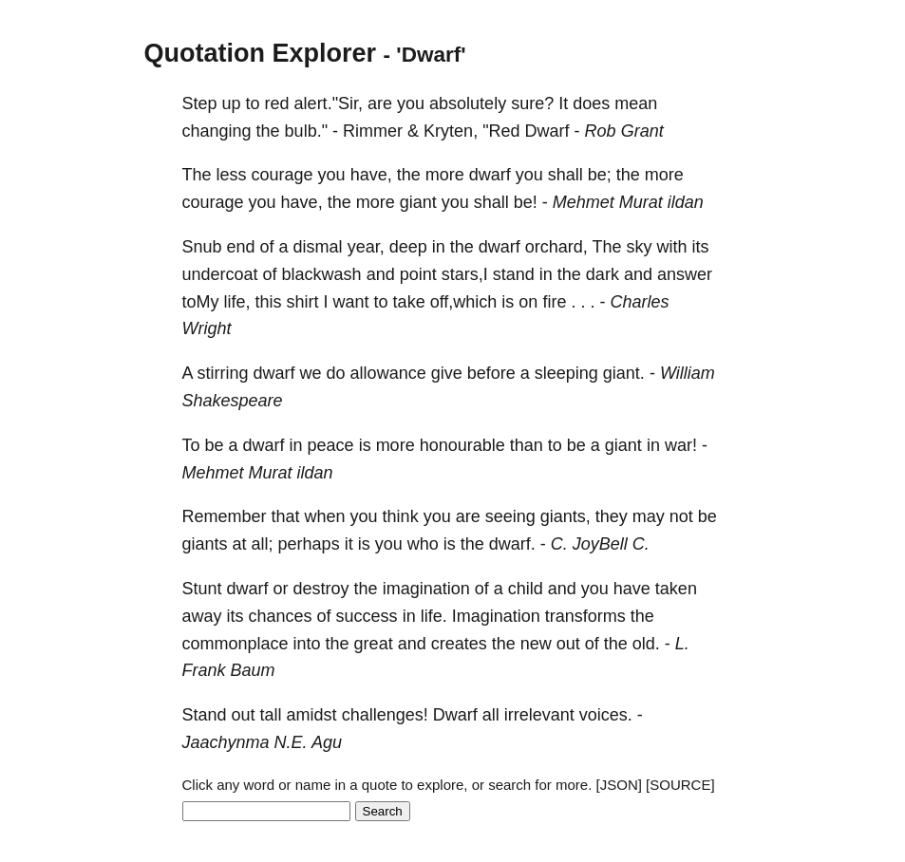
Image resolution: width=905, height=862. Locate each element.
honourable (462, 445)
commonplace (235, 643)
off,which (464, 301)
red (277, 103)
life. (434, 616)
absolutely (467, 103)
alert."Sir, (328, 103)
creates (459, 643)
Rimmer (373, 131)
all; (262, 543)
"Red (500, 131)
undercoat (220, 274)
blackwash (322, 274)
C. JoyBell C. (600, 543)
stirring (223, 373)
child (525, 588)
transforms (585, 616)
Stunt (202, 588)
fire (554, 301)
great (373, 643)
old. (646, 643)
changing (217, 131)
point (418, 274)
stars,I (465, 274)
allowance (388, 373)
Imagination (496, 616)
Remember (224, 516)
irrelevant (539, 714)
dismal (318, 246)
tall (271, 714)
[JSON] (619, 785)
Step (199, 103)
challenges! (385, 714)
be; (600, 174)
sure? (532, 103)
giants (205, 543)
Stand (204, 714)
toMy (200, 301)
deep (408, 246)
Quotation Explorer (260, 53)
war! (681, 445)
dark (602, 274)
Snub (202, 246)
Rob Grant (624, 131)
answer (684, 274)
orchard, (556, 246)
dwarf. (512, 543)
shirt (303, 301)
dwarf (490, 174)
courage (282, 174)
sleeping (566, 373)
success (367, 616)
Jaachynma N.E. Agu (262, 742)
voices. (605, 714)
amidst (312, 714)
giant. (624, 373)
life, (237, 301)
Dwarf (547, 131)
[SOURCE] (680, 785)
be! (525, 202)
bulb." (306, 131)
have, (371, 174)
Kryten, (451, 131)
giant (418, 202)
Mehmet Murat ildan (628, 202)
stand (514, 274)
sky (639, 246)
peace (331, 445)
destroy (321, 588)
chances (280, 616)
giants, (565, 516)
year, (366, 246)
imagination (426, 588)
